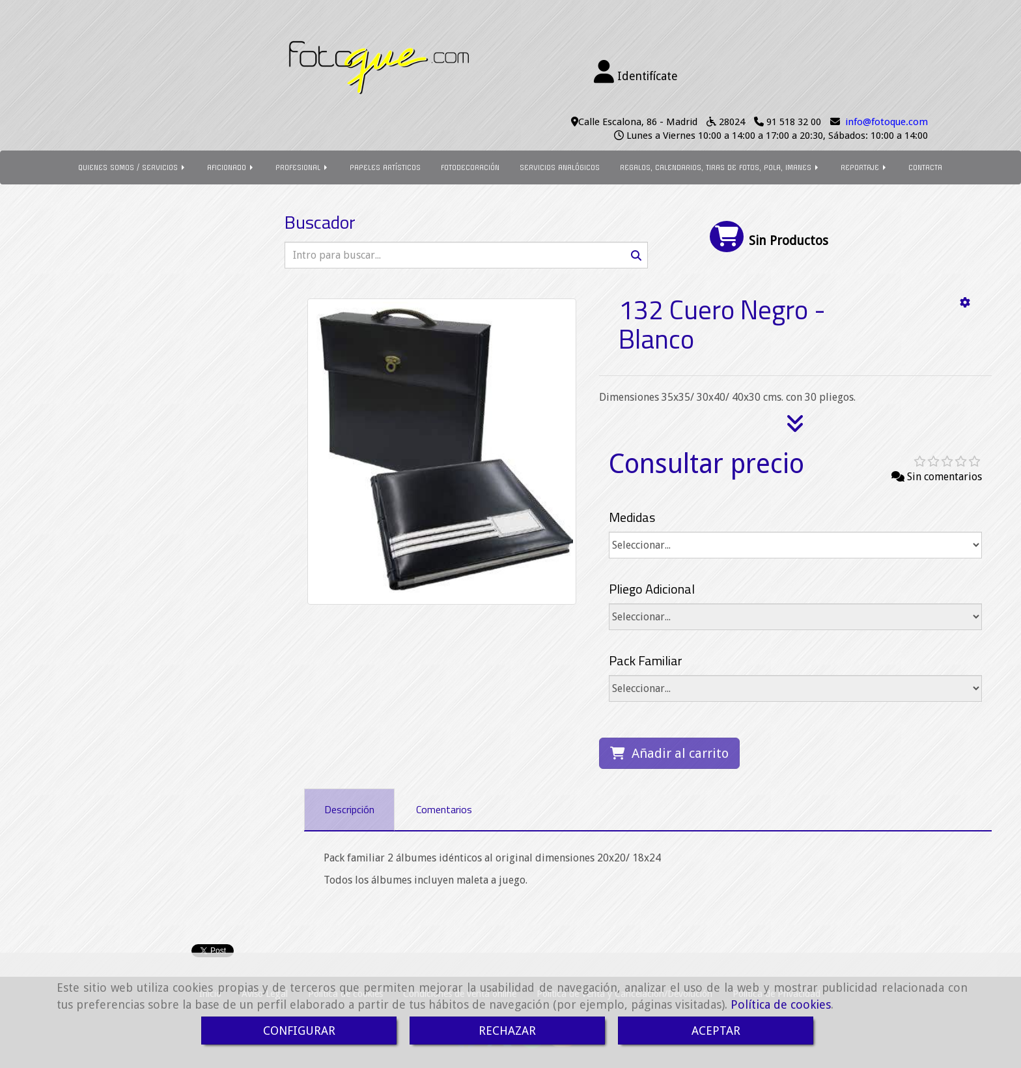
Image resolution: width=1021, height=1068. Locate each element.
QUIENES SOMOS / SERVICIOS (132, 167)
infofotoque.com (886, 122)
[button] (636, 72)
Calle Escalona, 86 (617, 122)
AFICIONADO (231, 167)
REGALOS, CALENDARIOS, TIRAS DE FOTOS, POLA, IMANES (720, 167)
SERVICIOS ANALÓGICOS (560, 167)
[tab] (349, 809)
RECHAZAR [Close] (507, 1030)
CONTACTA (925, 167)
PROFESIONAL (302, 167)
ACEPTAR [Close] (716, 1030)
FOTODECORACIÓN (470, 167)
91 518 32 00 (793, 122)
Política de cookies (781, 1004)
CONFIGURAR (299, 1030)
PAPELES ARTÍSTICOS (385, 167)
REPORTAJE (864, 167)
